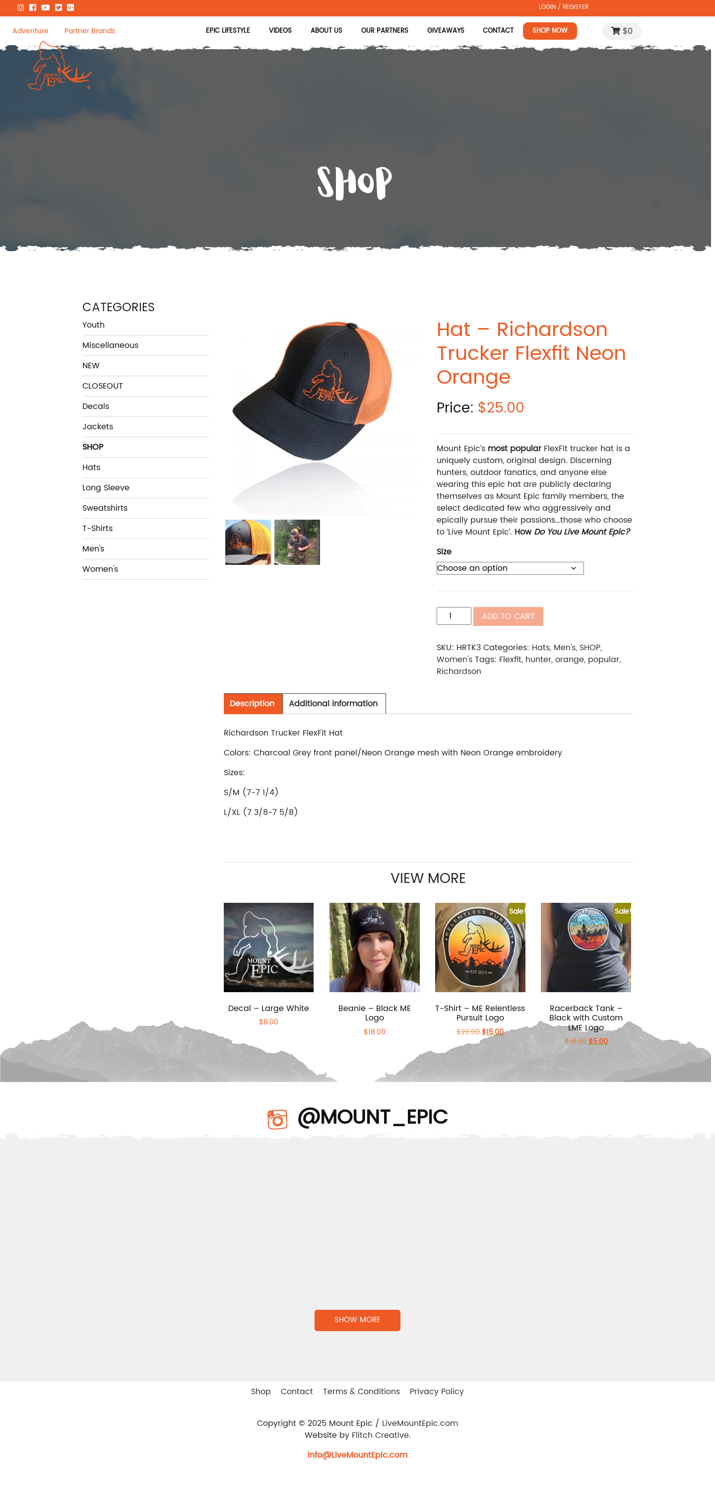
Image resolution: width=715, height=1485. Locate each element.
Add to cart (508, 616)
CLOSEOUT (102, 386)
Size (444, 552)
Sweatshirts (105, 508)
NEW (91, 366)
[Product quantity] (454, 616)
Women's (100, 569)
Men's (93, 549)
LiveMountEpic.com (420, 1423)
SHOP (92, 447)
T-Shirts (97, 529)
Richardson (459, 671)
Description (252, 704)
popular (603, 660)
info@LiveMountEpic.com (357, 1455)
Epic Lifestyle (228, 31)
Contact (498, 31)
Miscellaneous (110, 345)
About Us (326, 31)
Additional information (333, 704)
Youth (93, 325)
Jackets (97, 427)
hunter (538, 660)
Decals (95, 406)
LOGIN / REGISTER (563, 6)
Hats (91, 467)
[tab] (252, 703)
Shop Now (550, 31)
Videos (280, 31)
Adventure (30, 31)
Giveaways (445, 31)
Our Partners (384, 31)
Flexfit (510, 660)
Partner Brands (90, 31)
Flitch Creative (380, 1435)
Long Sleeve (106, 488)
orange (569, 660)
